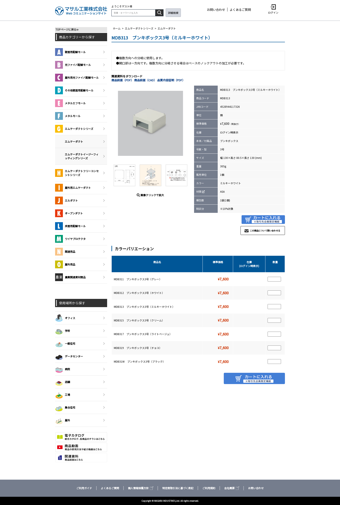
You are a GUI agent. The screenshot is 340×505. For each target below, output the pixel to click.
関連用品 (65, 252)
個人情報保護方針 (140, 488)
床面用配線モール (70, 226)
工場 (62, 395)
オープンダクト (69, 213)
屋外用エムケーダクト (73, 188)
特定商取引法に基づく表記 (177, 488)
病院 (62, 369)
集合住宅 (65, 407)
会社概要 (231, 488)
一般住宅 (65, 343)
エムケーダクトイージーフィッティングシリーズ (81, 156)
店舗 (62, 382)
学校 (62, 331)
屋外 (62, 420)
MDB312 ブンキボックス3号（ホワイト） (139, 293)
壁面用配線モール (70, 52)
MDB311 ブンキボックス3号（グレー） (138, 279)
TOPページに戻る (66, 29)
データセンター (69, 356)
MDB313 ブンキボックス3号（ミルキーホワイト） (144, 306)
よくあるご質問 (240, 9)
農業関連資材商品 (70, 277)
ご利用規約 (208, 488)
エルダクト (66, 200)
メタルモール (67, 116)
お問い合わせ (216, 9)
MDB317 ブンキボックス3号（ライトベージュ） (143, 334)
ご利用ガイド (84, 488)
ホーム (117, 28)
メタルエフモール (70, 103)
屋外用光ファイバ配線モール (77, 77)
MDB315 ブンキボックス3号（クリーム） (139, 320)
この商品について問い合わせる (265, 230)
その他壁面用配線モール (74, 90)
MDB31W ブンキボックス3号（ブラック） (139, 361)
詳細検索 (173, 13)
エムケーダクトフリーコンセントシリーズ (77, 173)
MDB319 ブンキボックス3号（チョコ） (138, 348)
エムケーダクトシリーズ (139, 28)
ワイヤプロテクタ (70, 239)
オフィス (65, 318)
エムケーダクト (167, 28)
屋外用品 (65, 264)
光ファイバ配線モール (73, 65)
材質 (198, 191)
